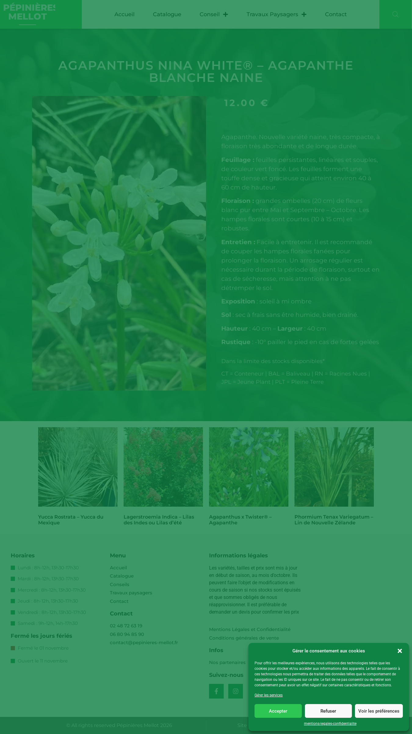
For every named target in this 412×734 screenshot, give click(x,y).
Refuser (328, 711)
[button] (400, 651)
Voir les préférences (378, 711)
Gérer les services (269, 695)
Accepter (278, 711)
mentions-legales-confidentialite (330, 723)
